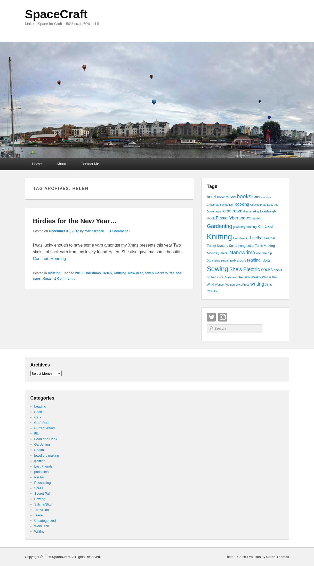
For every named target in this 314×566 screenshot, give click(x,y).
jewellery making (46, 455)
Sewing (39, 499)
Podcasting (42, 483)
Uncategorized (45, 521)
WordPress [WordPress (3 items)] (242, 284)
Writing (39, 531)
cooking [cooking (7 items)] (242, 204)
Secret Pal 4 (43, 493)
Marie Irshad (94, 231)
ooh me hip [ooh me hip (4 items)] (264, 253)
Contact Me (89, 164)
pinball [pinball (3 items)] (225, 260)
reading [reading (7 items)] (254, 260)
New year (135, 273)
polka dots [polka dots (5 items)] (238, 260)
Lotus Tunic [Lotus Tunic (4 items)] (254, 246)
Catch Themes (277, 557)
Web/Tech (41, 526)
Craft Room (42, 423)
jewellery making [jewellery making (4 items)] (245, 227)
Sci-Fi (38, 488)
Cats (37, 417)
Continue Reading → (52, 258)
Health (39, 450)
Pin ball (39, 477)
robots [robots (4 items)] (266, 260)
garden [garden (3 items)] (257, 218)
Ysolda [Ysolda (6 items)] (213, 291)
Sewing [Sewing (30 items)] (217, 268)
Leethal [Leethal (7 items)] (256, 238)
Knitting (54, 273)
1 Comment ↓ (120, 231)
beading (40, 406)
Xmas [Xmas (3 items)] (268, 284)
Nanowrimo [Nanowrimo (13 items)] (242, 252)
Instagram (222, 317)
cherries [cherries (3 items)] (266, 197)
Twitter (211, 317)
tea (172, 273)
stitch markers (156, 273)
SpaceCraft (56, 14)
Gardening (42, 444)
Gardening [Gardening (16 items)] (219, 226)
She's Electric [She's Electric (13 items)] (244, 269)
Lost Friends (43, 466)
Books (39, 412)
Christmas (92, 273)
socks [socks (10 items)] (267, 269)
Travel (39, 515)
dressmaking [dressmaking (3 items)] (251, 211)
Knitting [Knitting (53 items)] (219, 236)
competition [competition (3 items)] (227, 204)
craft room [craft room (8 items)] (232, 211)
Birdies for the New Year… (75, 221)
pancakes (41, 472)
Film (37, 433)
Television (41, 510)
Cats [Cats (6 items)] (256, 197)
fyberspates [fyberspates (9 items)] (239, 217)
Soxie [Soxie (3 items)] (227, 277)
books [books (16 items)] (244, 196)
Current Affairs (45, 428)
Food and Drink (45, 439)
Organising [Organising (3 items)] (213, 260)
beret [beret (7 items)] (211, 197)
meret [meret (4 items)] (224, 253)
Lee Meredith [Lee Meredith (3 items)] (241, 238)
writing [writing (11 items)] (257, 284)
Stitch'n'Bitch (43, 504)
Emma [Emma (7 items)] (221, 218)
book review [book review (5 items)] (226, 197)
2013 (79, 273)
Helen (107, 273)
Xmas (47, 278)
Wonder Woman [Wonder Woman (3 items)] (225, 284)
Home (37, 164)
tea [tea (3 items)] (234, 277)
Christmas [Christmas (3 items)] (213, 204)
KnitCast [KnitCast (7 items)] (265, 226)
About (61, 164)
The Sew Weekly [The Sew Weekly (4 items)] (249, 277)
